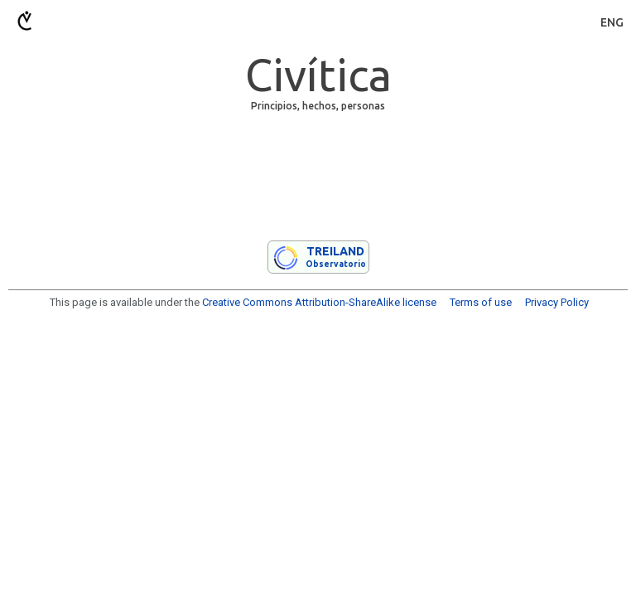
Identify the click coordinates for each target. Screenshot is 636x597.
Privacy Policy (557, 302)
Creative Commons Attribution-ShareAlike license (319, 302)
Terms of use (481, 302)
